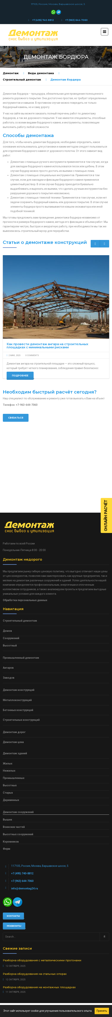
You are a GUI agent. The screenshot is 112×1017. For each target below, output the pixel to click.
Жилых (7, 698)
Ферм (6, 784)
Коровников (11, 776)
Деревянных (11, 735)
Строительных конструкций (21, 655)
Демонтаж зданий (15, 688)
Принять (102, 1010)
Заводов (8, 612)
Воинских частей (14, 762)
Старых (8, 727)
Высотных (10, 720)
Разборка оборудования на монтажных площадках (39, 922)
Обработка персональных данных (25, 535)
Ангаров (8, 603)
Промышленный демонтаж (21, 593)
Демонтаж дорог (14, 667)
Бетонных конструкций (18, 645)
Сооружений (11, 573)
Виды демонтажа (41, 73)
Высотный (10, 580)
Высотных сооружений (18, 769)
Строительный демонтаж (22, 79)
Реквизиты (14, 861)
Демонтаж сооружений (18, 747)
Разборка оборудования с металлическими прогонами (42, 895)
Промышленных (13, 713)
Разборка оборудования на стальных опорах (35, 909)
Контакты (13, 851)
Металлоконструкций (17, 635)
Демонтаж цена (13, 677)
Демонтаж (11, 73)
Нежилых (9, 706)
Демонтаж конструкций (18, 625)
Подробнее (20, 375)
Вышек (7, 754)
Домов (7, 566)
